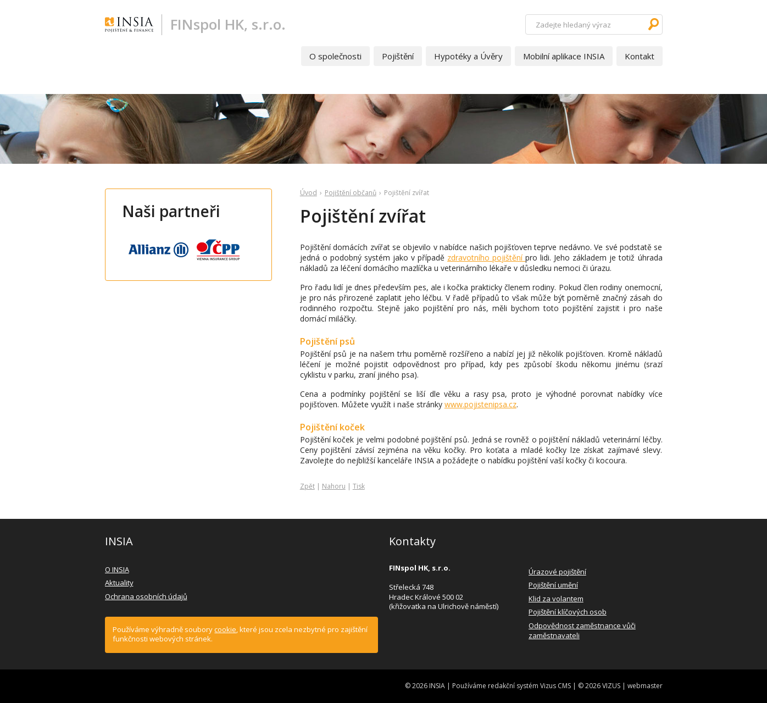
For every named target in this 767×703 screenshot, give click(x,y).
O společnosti (335, 56)
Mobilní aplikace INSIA (563, 56)
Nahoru (334, 486)
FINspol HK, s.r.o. (228, 24)
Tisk (359, 486)
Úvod (308, 192)
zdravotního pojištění (486, 257)
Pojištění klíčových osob (568, 612)
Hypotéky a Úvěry (468, 56)
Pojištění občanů (350, 192)
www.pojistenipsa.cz (480, 404)
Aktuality (119, 583)
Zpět (307, 486)
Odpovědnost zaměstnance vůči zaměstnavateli (582, 630)
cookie (225, 629)
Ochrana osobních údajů (146, 596)
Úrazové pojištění (557, 572)
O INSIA (117, 569)
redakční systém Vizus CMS (529, 685)
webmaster (645, 685)
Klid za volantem (556, 599)
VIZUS (611, 685)
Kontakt (639, 56)
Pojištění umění (553, 585)
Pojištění (398, 56)
